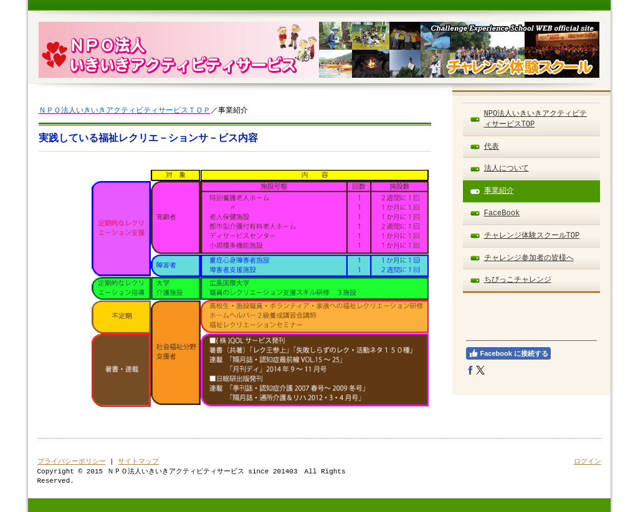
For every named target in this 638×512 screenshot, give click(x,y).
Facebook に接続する (508, 353)
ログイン (587, 461)
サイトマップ (138, 461)
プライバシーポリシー (71, 461)
